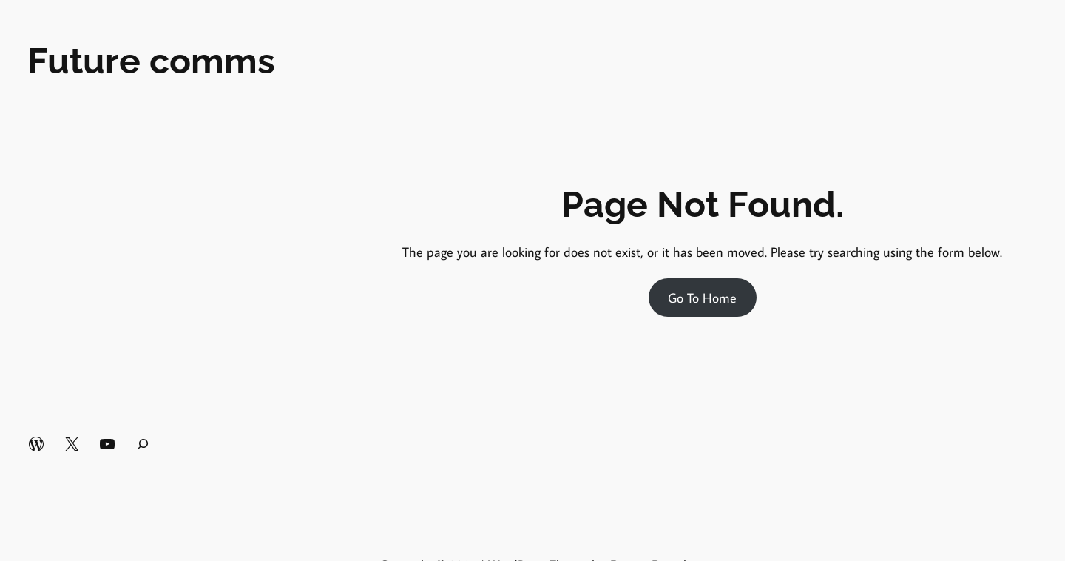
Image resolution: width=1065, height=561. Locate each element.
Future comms (151, 60)
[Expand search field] (143, 443)
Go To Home (702, 297)
